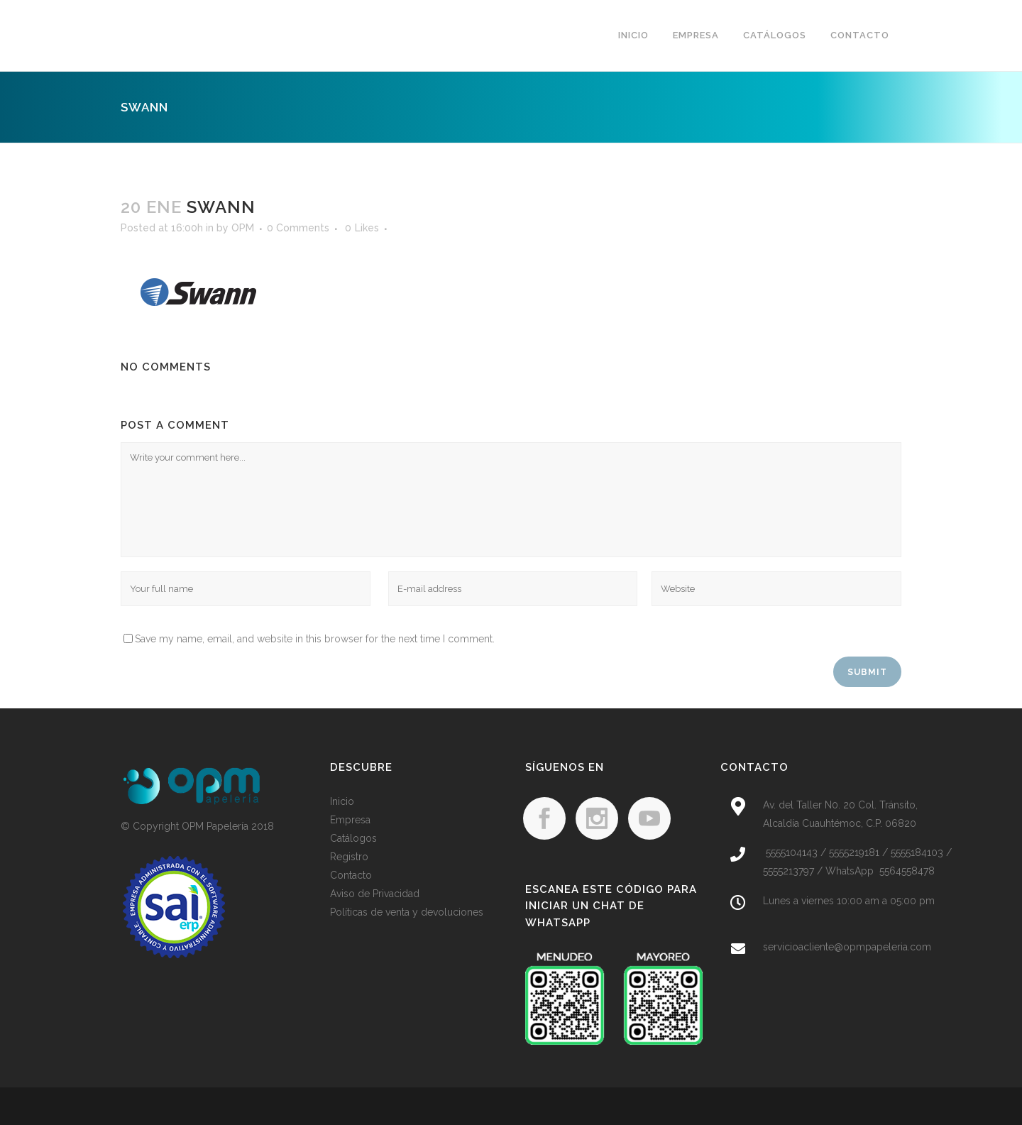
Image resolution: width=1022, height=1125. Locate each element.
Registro (349, 856)
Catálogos (353, 838)
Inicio (342, 801)
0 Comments (298, 228)
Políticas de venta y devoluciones (406, 912)
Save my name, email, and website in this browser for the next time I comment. (315, 638)
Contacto (351, 875)
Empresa (350, 819)
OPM (242, 228)
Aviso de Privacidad (374, 893)
